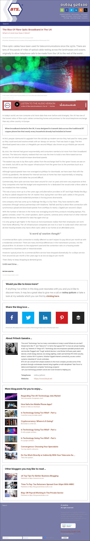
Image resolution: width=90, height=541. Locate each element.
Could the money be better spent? (31, 415)
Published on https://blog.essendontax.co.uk (34, 495)
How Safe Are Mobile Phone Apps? (36, 404)
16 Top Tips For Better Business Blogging (39, 476)
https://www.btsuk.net (43, 379)
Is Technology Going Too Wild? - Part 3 (38, 413)
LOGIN (65, 537)
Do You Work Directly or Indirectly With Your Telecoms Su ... (48, 455)
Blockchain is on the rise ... (29, 423)
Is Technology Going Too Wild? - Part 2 (38, 430)
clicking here (52, 296)
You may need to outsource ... (30, 449)
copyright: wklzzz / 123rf (8, 97)
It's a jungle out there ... (28, 440)
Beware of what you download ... (31, 406)
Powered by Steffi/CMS (70, 532)
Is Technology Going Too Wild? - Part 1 (38, 438)
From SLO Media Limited (67, 534)
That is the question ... (27, 457)
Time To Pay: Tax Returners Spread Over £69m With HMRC (47, 484)
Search (4, 505)
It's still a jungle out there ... (29, 432)
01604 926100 (74, 4)
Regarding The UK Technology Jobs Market (41, 396)
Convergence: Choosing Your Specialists (39, 447)
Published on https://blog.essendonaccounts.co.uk (36, 487)
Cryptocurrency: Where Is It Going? (37, 421)
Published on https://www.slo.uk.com (32, 478)
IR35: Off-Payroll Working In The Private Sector (42, 493)
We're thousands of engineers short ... (32, 398)
